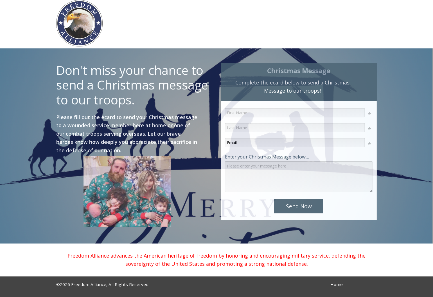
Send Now (299, 206)
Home (336, 284)
